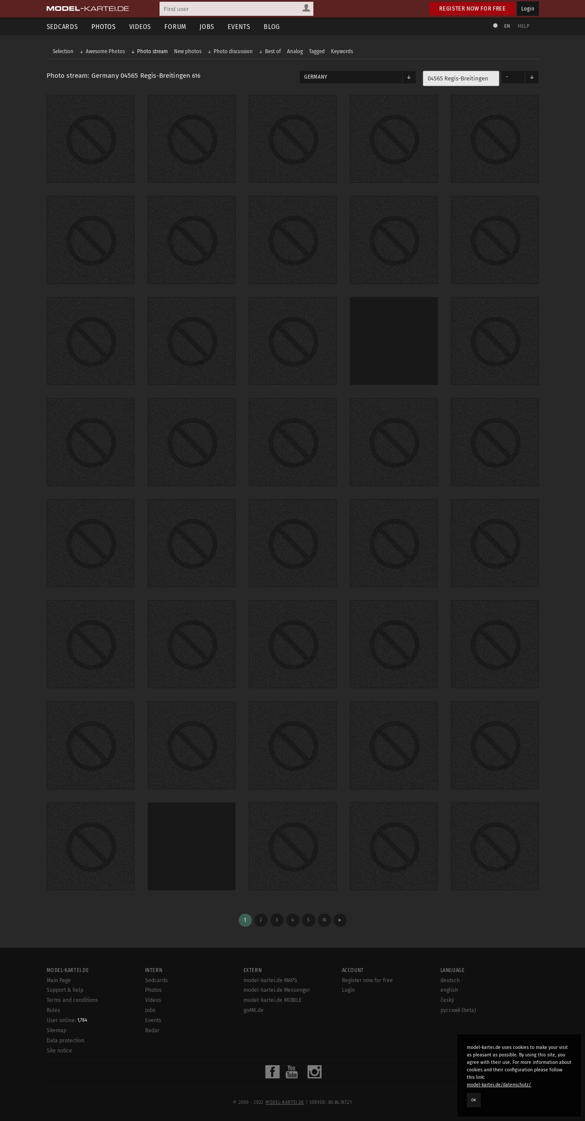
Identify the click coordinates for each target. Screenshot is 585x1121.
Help (524, 26)
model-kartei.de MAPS (270, 980)
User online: (67, 1020)
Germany (315, 77)
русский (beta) (458, 1010)
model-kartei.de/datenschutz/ (499, 1085)
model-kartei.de (284, 1102)
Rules (53, 1010)
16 (324, 920)
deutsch (450, 980)
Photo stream (152, 51)
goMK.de (253, 1010)
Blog (272, 26)
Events (239, 26)
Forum (175, 26)
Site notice (59, 1051)
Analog (295, 51)
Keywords (342, 51)
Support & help (65, 990)
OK (473, 1100)
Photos (103, 26)
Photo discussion (233, 51)
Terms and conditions (72, 1000)
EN (507, 26)
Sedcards (62, 26)
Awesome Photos (105, 51)
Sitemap (56, 1030)
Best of (273, 51)
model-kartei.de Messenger (276, 990)
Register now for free (472, 8)
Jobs (207, 26)
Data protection (65, 1041)
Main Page (59, 980)
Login (527, 8)
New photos (187, 51)
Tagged (317, 51)
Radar (152, 1030)
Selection (63, 51)
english (449, 990)
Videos (140, 26)
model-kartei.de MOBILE (272, 1000)
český (447, 1000)
